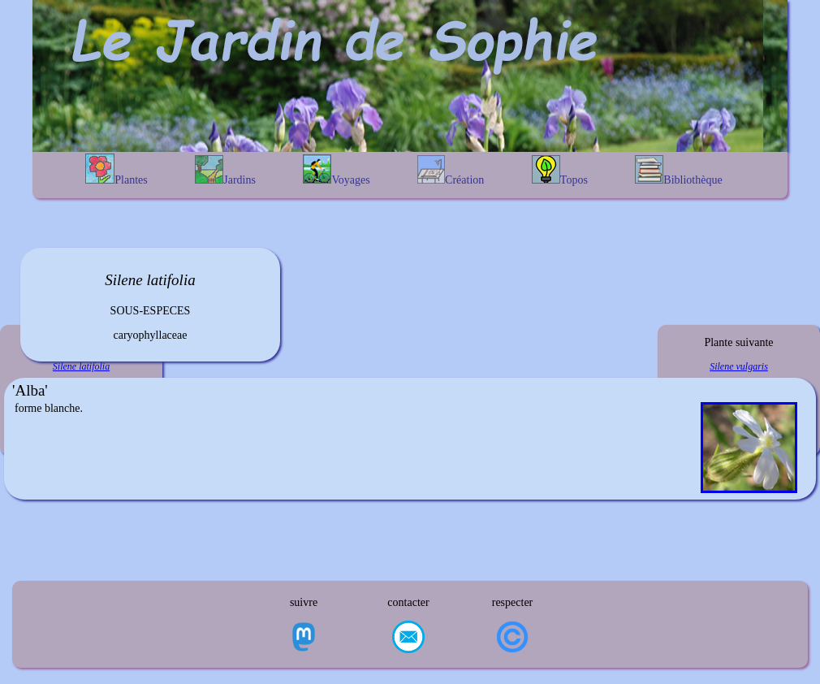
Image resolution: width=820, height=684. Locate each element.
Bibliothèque (678, 170)
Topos (560, 170)
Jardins (225, 170)
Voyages (336, 170)
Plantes (116, 170)
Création (450, 170)
